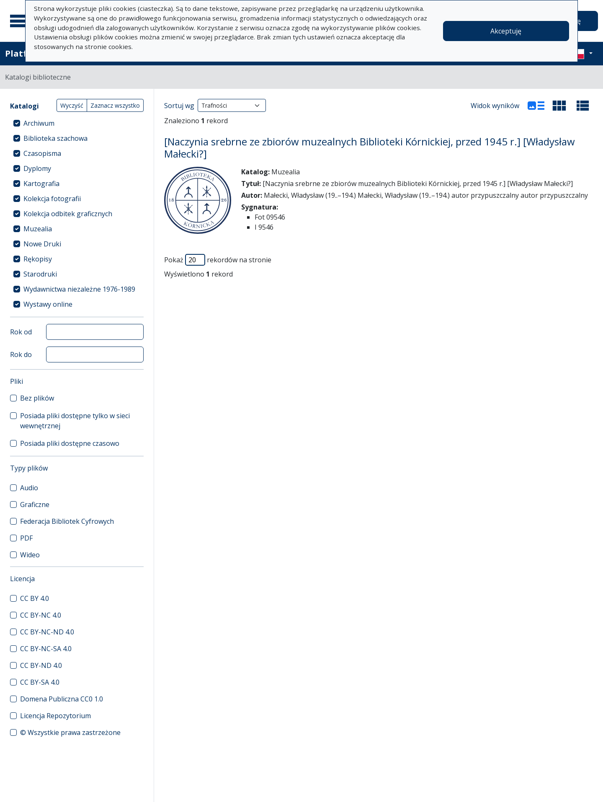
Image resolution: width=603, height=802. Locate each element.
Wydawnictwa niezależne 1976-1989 (79, 289)
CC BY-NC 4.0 (40, 615)
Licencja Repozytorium (55, 715)
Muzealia (37, 228)
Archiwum (38, 123)
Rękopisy (37, 259)
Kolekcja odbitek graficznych (67, 213)
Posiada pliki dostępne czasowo (69, 443)
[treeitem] (77, 123)
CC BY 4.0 (34, 598)
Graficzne (34, 504)
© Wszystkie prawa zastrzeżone (70, 732)
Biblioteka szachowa (55, 138)
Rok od (21, 331)
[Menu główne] (20, 21)
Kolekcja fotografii (52, 198)
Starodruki (40, 274)
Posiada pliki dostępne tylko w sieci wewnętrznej (75, 420)
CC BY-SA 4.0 (39, 682)
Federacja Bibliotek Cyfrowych (67, 521)
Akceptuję (505, 31)
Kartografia (41, 183)
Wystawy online (47, 304)
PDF (26, 538)
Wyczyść (71, 105)
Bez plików (37, 398)
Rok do (21, 354)
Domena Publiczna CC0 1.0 (61, 699)
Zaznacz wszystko (115, 105)
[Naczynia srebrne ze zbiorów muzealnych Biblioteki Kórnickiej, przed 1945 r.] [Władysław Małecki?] (369, 147)
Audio (29, 487)
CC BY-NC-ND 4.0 (47, 631)
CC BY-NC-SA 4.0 (46, 648)
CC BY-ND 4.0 (41, 665)
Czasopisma (42, 153)
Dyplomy (37, 168)
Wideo (30, 554)
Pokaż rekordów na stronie (217, 260)
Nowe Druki (42, 243)
